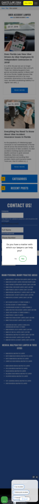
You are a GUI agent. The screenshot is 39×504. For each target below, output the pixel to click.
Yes (22, 259)
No (16, 259)
